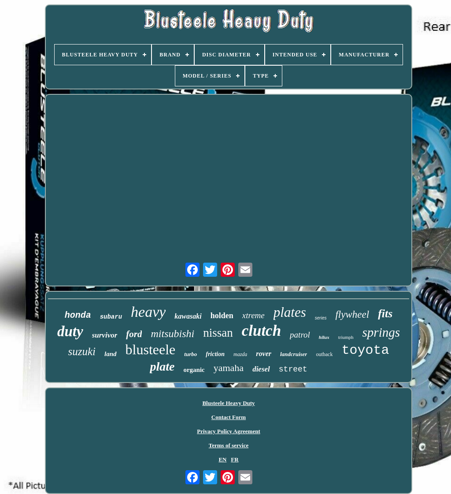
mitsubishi (172, 333)
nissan (218, 332)
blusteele (151, 349)
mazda (240, 354)
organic (193, 369)
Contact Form (228, 417)
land (110, 353)
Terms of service (229, 445)
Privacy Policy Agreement (228, 431)
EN (222, 459)
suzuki (82, 351)
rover (263, 353)
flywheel (352, 314)
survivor (105, 335)
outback (324, 354)
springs (381, 332)
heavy (148, 312)
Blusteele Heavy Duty (228, 403)
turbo (190, 354)
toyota (365, 350)
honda (78, 315)
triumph (346, 337)
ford (134, 334)
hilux (324, 337)
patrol (300, 334)
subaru (111, 316)
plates (290, 312)
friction (215, 354)
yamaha (229, 367)
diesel (261, 369)
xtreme (253, 315)
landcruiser (293, 354)
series (321, 318)
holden (222, 315)
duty (70, 331)
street (293, 369)
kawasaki (187, 316)
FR (234, 459)
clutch (261, 330)
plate (162, 366)
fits (385, 313)
